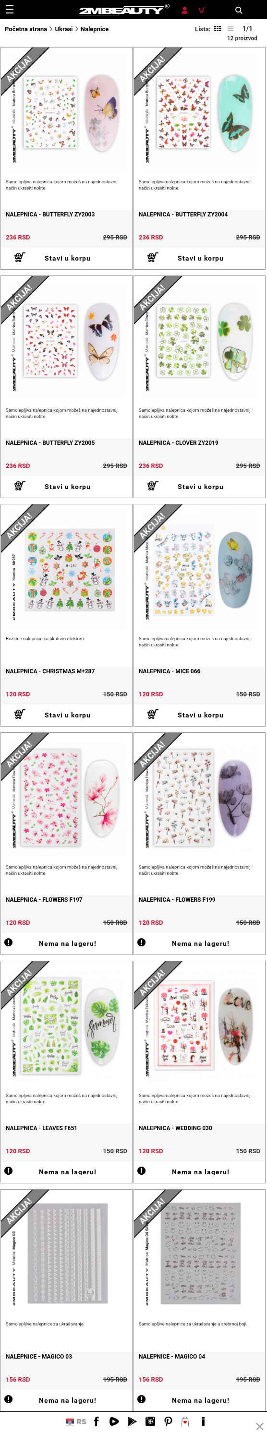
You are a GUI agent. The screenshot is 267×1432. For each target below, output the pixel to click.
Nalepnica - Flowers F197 (44, 899)
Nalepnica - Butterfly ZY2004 (183, 214)
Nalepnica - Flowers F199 (177, 899)
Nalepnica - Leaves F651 (41, 1128)
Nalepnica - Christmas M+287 (50, 671)
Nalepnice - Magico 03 (39, 1356)
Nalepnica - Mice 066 (169, 671)
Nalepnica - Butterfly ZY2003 (50, 214)
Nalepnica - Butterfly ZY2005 (50, 443)
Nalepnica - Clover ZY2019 (178, 443)
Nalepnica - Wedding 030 (175, 1128)
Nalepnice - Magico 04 (172, 1356)
